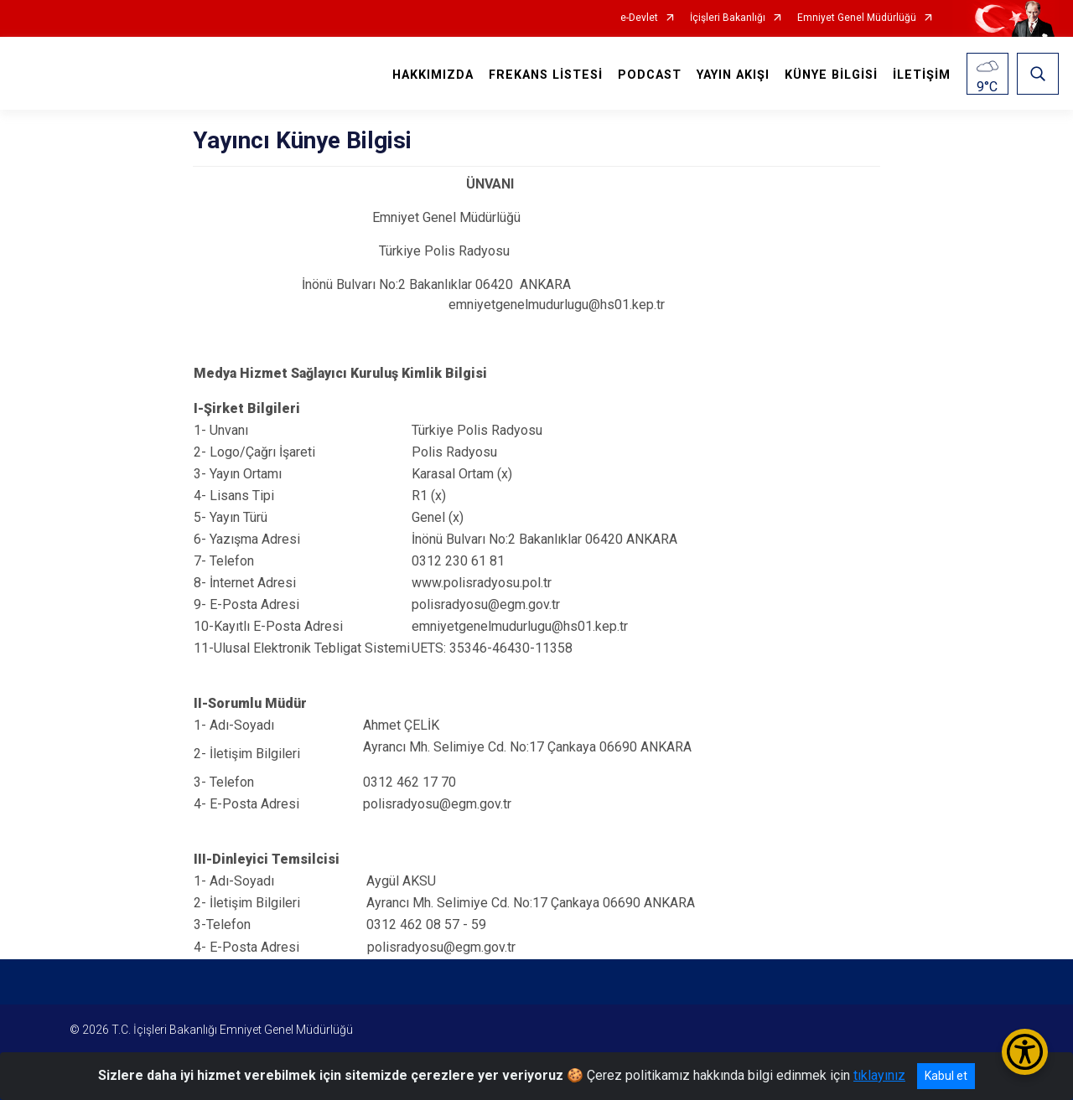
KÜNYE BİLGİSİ (831, 75)
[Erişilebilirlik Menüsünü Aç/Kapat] (1025, 1052)
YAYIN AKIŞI (733, 75)
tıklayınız (879, 1075)
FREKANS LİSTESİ (546, 75)
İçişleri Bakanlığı (727, 18)
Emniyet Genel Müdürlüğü (856, 18)
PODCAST (650, 75)
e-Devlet (639, 18)
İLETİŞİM (922, 75)
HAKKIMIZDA (433, 75)
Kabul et (946, 1075)
